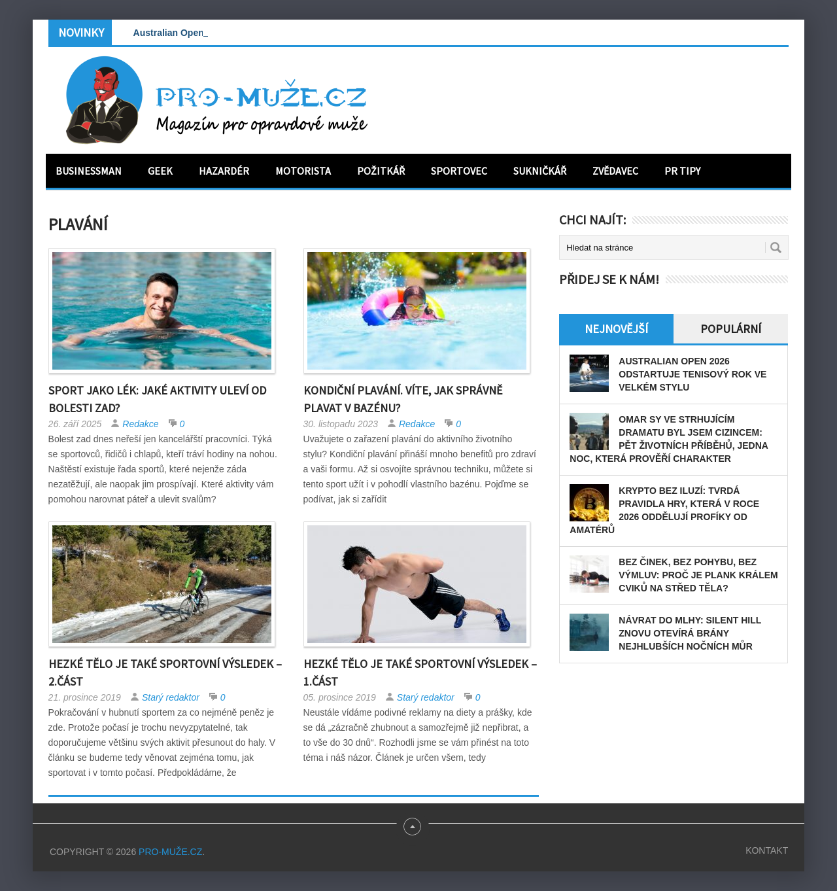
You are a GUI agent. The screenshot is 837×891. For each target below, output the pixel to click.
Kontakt (766, 850)
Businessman (89, 170)
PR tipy (682, 170)
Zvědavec (615, 170)
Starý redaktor (170, 697)
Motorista (303, 170)
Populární (730, 328)
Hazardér (224, 170)
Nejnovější (616, 328)
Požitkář (381, 170)
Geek (160, 170)
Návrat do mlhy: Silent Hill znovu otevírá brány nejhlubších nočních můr (690, 633)
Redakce (140, 424)
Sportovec (459, 170)
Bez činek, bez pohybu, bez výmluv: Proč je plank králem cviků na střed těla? (698, 575)
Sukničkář (539, 170)
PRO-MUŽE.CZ (170, 852)
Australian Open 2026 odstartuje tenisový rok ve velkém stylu (692, 374)
